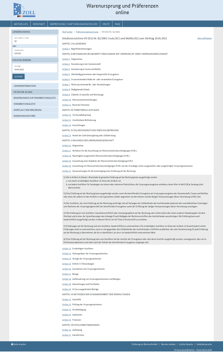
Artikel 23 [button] (66, 253)
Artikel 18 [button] (66, 155)
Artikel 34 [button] (66, 314)
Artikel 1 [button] (66, 48)
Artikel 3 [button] (66, 63)
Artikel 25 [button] (66, 263)
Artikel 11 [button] (66, 104)
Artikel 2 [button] (66, 58)
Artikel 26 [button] (66, 268)
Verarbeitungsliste (24, 103)
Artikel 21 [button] (66, 170)
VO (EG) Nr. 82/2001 (23, 91)
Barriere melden (168, 344)
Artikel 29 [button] (66, 283)
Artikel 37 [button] (66, 334)
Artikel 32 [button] (66, 304)
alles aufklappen (204, 38)
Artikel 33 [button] (66, 309)
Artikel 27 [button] (66, 273)
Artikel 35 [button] (66, 319)
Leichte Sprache (186, 344)
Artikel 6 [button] (66, 79)
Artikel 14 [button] (66, 125)
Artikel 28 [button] (66, 278)
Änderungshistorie (24, 115)
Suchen (18, 76)
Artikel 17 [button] (66, 150)
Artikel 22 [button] (66, 248)
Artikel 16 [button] (66, 145)
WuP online (67, 31)
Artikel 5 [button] (66, 74)
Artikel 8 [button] (66, 89)
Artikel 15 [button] (66, 135)
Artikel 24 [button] (66, 258)
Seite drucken (18, 344)
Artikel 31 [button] (66, 299)
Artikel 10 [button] (66, 99)
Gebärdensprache (204, 344)
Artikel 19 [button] (66, 160)
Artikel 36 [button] (66, 329)
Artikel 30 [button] (66, 289)
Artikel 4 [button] (66, 69)
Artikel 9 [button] (66, 94)
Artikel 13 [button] (66, 119)
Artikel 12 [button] (66, 114)
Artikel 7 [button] (66, 84)
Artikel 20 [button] (66, 165)
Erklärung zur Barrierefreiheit (145, 344)
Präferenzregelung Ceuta (87, 31)
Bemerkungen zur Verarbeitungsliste (35, 97)
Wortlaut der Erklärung (28, 109)
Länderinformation (25, 85)
